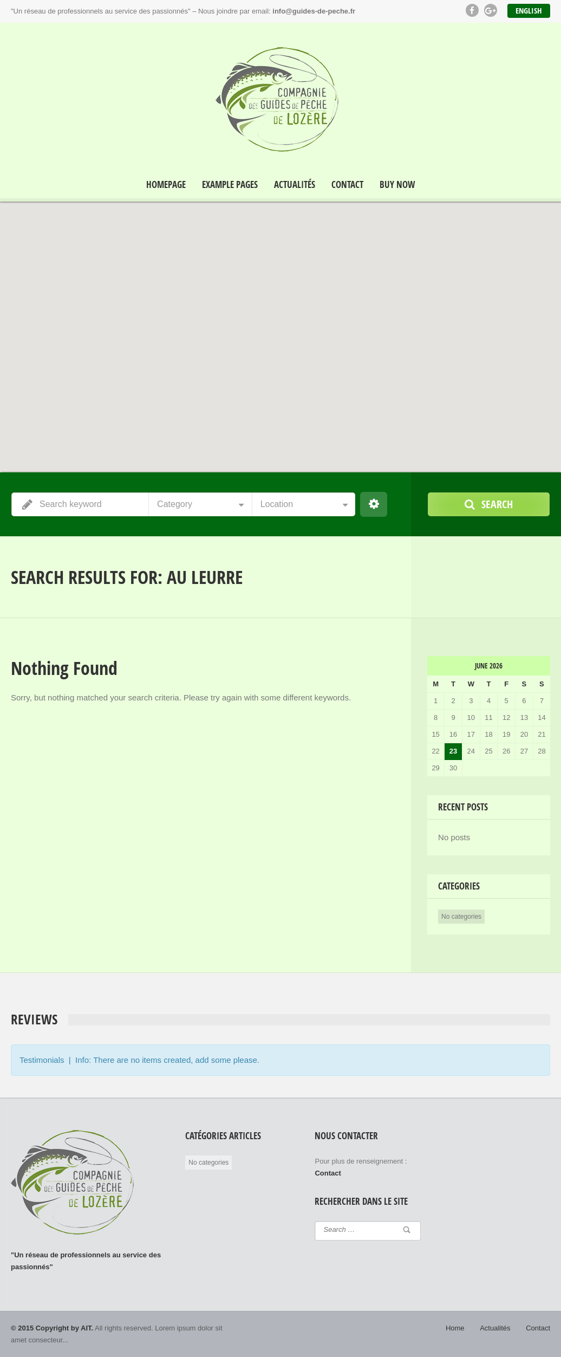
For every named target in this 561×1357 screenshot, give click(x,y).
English (529, 10)
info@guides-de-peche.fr (313, 11)
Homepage (166, 185)
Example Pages (230, 185)
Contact (347, 185)
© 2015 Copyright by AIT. (52, 1328)
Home (455, 1328)
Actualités (294, 185)
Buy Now (397, 185)
